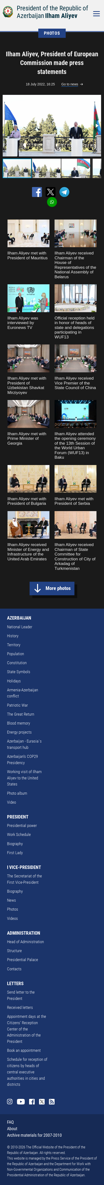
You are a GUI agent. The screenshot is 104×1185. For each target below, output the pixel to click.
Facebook (32, 1101)
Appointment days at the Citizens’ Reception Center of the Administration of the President (26, 1029)
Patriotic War (17, 705)
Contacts (14, 968)
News (11, 900)
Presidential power (22, 825)
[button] (97, 126)
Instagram (10, 1101)
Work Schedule (19, 834)
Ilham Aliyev (61, 16)
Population (15, 653)
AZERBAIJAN (19, 618)
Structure (14, 950)
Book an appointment (24, 1050)
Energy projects (19, 732)
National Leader (19, 626)
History (12, 635)
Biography (15, 843)
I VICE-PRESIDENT (24, 867)
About (12, 1128)
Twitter (42, 1101)
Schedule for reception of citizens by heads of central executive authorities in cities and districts (27, 1072)
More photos (58, 588)
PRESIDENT (17, 817)
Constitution (17, 662)
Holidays (14, 680)
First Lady (15, 852)
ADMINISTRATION (23, 933)
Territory (13, 644)
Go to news (69, 84)
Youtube (21, 1101)
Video (11, 802)
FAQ (10, 1122)
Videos (12, 918)
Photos (12, 909)
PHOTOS (52, 33)
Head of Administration (25, 941)
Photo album (17, 793)
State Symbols (18, 671)
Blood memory (18, 723)
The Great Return (20, 714)
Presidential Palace (22, 959)
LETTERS (15, 983)
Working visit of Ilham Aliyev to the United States (24, 777)
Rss (52, 1101)
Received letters (20, 1007)
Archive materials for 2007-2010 (34, 1135)
